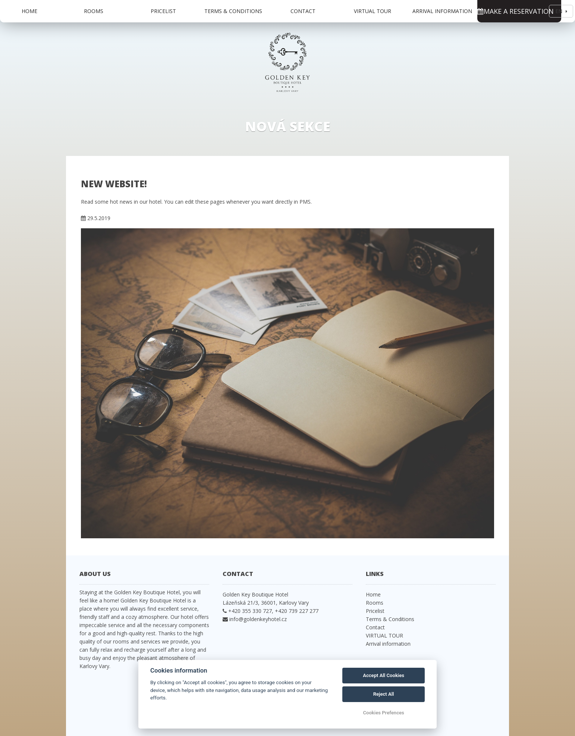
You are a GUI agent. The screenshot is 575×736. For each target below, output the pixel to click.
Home (29, 11)
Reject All (383, 694)
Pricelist (163, 11)
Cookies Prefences (383, 712)
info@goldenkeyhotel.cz (258, 619)
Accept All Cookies (383, 675)
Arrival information (442, 11)
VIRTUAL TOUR (372, 11)
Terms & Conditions (233, 11)
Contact (302, 11)
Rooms (93, 11)
